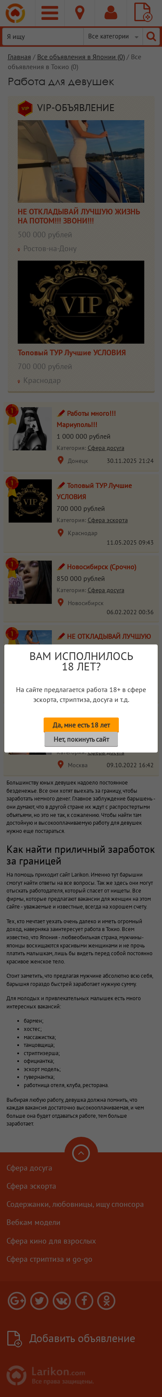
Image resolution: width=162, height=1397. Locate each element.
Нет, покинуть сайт (81, 739)
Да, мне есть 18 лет (81, 725)
